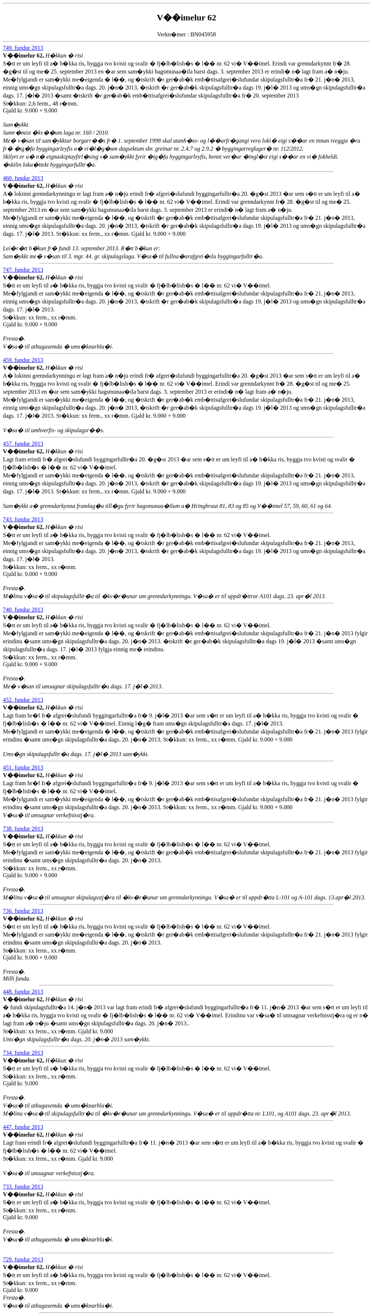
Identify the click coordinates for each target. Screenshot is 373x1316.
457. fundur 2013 (23, 444)
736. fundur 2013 (23, 911)
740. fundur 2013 (23, 610)
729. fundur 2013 (23, 1259)
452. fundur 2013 (23, 700)
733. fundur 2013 (23, 1187)
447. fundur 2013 (23, 1127)
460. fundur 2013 (23, 178)
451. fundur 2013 (23, 767)
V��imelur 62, (24, 55)
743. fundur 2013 (23, 519)
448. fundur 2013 (23, 992)
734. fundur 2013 (23, 1053)
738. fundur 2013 (23, 829)
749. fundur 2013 (23, 48)
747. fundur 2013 (23, 270)
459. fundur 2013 (23, 360)
